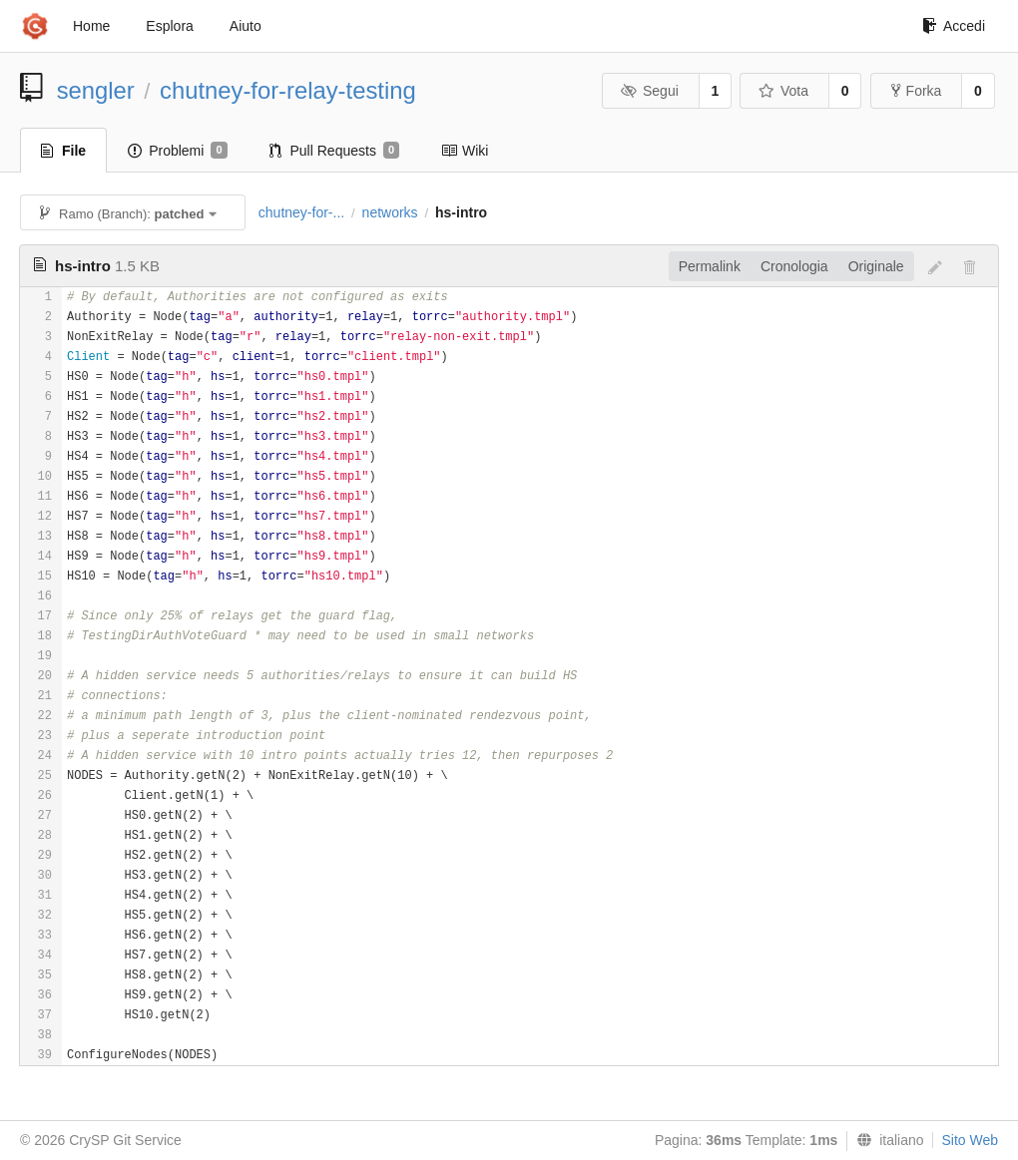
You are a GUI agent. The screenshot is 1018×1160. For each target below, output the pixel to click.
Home (91, 26)
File (63, 151)
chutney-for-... (301, 212)
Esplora (169, 26)
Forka (916, 91)
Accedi (953, 26)
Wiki (464, 151)
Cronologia (794, 266)
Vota (783, 91)
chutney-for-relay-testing (288, 90)
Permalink (710, 266)
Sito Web (969, 1140)
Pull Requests (334, 151)
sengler (96, 90)
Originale (876, 266)
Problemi (177, 151)
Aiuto (245, 26)
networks (390, 212)
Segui (649, 91)
